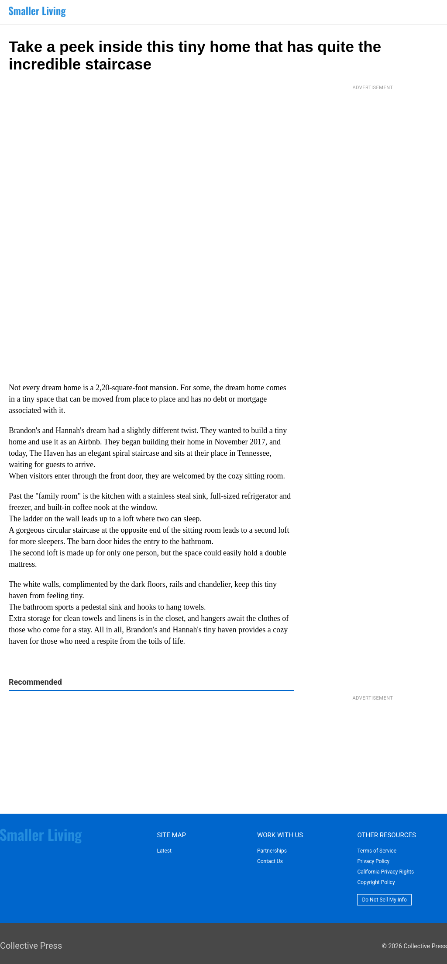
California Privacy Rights (385, 872)
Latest (164, 851)
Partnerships (272, 851)
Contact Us (270, 861)
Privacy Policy (373, 861)
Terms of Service (376, 851)
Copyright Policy (376, 882)
